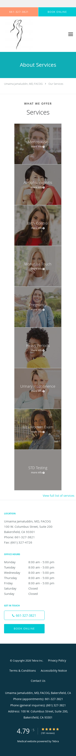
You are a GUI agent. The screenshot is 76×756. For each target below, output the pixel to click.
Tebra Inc (37, 660)
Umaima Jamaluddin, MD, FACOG (23, 84)
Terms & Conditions (22, 670)
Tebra (55, 741)
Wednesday (33, 572)
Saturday (33, 588)
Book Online (24, 628)
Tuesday (33, 567)
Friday (33, 583)
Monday (33, 562)
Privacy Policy (57, 660)
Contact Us (38, 681)
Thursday (33, 577)
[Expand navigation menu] (70, 34)
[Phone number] (24, 615)
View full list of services (58, 495)
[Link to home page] (22, 34)
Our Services (55, 84)
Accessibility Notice (54, 670)
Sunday (33, 593)
